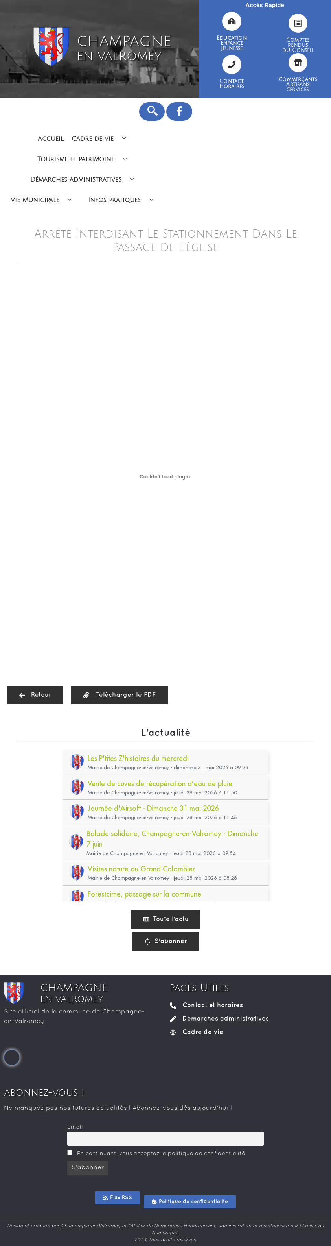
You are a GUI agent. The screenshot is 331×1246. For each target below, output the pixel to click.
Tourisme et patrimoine (85, 159)
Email (75, 1127)
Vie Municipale (44, 200)
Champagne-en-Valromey (91, 1226)
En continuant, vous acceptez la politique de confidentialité (156, 1153)
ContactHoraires (232, 84)
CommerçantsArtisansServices (297, 84)
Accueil (51, 138)
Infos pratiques (123, 200)
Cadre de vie (102, 139)
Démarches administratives (85, 179)
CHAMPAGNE (124, 48)
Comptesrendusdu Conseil (298, 45)
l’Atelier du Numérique (154, 1226)
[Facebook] (12, 1057)
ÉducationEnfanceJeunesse (232, 43)
